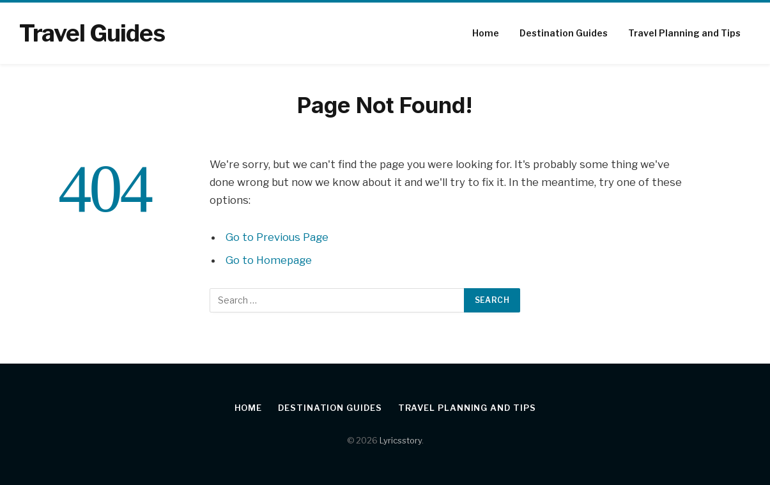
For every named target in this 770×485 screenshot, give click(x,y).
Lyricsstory (401, 440)
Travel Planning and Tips (684, 32)
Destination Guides (564, 32)
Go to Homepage (269, 260)
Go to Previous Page (277, 237)
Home (485, 32)
